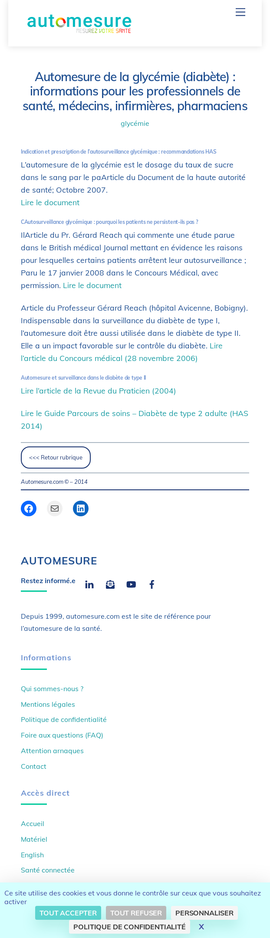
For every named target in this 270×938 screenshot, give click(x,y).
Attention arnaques (52, 750)
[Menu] (240, 12)
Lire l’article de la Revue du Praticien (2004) (98, 390)
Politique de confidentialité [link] (129, 926)
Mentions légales (48, 704)
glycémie (135, 123)
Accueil (32, 823)
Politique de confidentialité (64, 719)
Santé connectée (48, 870)
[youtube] (131, 583)
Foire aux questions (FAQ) (62, 735)
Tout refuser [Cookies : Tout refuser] (136, 912)
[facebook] (152, 583)
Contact (33, 766)
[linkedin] (89, 583)
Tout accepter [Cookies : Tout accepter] (68, 912)
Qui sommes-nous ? (52, 688)
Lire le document (50, 202)
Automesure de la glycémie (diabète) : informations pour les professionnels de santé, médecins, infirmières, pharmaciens (135, 91)
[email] (110, 583)
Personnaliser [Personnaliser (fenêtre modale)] (204, 912)
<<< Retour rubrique (55, 457)
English (32, 854)
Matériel (34, 839)
